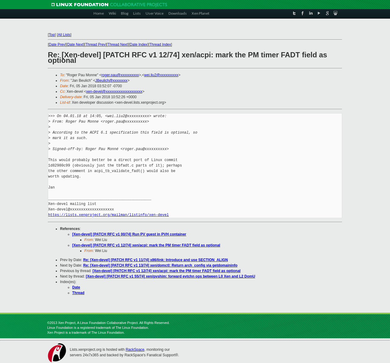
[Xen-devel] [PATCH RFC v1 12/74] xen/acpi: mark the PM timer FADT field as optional (146, 245)
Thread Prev (95, 44)
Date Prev (57, 44)
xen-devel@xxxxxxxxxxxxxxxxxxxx (114, 91)
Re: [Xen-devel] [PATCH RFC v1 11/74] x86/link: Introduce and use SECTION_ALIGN (155, 260)
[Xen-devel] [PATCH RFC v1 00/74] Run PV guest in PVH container (129, 234)
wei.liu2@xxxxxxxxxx (161, 75)
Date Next (75, 44)
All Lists (64, 35)
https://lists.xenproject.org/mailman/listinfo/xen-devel (108, 214)
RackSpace (135, 349)
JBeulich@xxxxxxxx (111, 80)
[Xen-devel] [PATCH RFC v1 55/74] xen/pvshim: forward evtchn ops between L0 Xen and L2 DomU (170, 276)
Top (52, 35)
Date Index (138, 44)
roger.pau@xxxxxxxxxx (120, 75)
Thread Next (118, 44)
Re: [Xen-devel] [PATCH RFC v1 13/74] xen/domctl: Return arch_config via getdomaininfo (160, 265)
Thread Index (160, 44)
